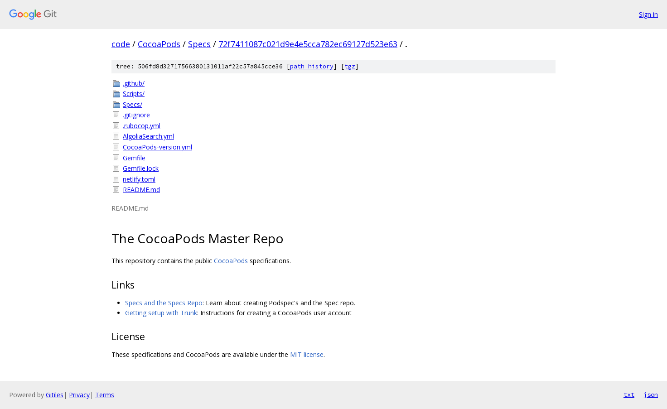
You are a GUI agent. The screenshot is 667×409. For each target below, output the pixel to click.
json (650, 394)
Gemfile (134, 158)
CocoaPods (159, 43)
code (120, 43)
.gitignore (136, 115)
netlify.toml (139, 179)
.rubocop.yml (141, 125)
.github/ (134, 83)
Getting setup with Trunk (161, 312)
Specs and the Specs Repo (164, 302)
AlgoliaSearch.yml (148, 136)
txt (629, 394)
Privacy (79, 394)
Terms (104, 394)
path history (312, 66)
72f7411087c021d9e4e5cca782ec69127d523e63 (307, 43)
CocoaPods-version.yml (157, 147)
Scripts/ (134, 93)
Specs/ (132, 104)
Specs (199, 43)
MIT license (307, 354)
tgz (349, 66)
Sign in (648, 14)
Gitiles (54, 394)
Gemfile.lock (141, 168)
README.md (141, 189)
